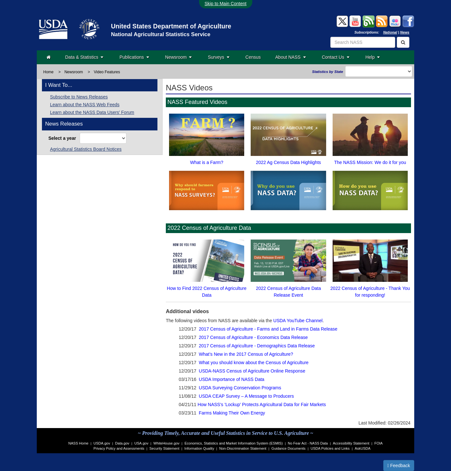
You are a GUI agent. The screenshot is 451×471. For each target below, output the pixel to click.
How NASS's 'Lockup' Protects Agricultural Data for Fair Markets (261, 404)
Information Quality (199, 448)
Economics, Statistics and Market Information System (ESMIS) (234, 443)
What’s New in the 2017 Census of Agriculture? (246, 354)
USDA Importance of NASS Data (231, 379)
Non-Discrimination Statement (242, 448)
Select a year (63, 138)
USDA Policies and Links (330, 448)
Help (373, 57)
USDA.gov (102, 443)
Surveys (218, 57)
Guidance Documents (288, 448)
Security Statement (164, 448)
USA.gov (141, 443)
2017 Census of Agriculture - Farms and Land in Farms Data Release (268, 329)
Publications (134, 57)
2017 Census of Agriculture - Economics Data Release (253, 337)
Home (48, 72)
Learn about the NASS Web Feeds (84, 104)
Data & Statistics (84, 57)
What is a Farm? (206, 137)
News (404, 32)
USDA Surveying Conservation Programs (240, 387)
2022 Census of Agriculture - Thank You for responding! (370, 267)
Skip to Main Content (225, 3)
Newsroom (178, 57)
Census (253, 57)
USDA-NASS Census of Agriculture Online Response (252, 371)
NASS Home (78, 443)
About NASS (290, 57)
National (390, 32)
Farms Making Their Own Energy (232, 412)
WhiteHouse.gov (167, 443)
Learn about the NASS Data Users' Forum (92, 112)
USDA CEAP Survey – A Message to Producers (246, 396)
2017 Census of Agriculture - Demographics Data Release (257, 345)
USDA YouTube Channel (298, 320)
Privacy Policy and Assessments (119, 448)
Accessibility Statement (351, 443)
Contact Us (335, 57)
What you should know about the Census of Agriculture (253, 362)
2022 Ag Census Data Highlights (288, 137)
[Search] (403, 42)
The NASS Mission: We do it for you (370, 137)
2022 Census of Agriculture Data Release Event (288, 267)
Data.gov (122, 443)
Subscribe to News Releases (79, 96)
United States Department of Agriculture (171, 26)
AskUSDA (362, 448)
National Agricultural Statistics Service (160, 34)
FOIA (379, 443)
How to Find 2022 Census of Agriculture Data (206, 267)
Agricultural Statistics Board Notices (86, 149)
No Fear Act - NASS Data (308, 443)
